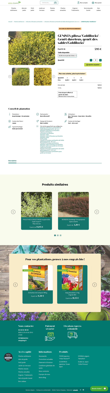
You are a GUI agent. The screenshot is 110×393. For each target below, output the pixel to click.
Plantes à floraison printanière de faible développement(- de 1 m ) (52, 141)
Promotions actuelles (46, 359)
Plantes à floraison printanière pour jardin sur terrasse (51, 152)
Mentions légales (30, 390)
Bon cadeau (98, 9)
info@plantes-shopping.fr (23, 339)
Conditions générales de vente (47, 367)
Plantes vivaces (52, 9)
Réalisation (72, 390)
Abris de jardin (24, 9)
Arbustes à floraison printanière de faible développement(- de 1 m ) (61, 22)
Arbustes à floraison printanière (34, 22)
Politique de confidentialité (43, 390)
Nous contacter (44, 371)
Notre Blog (42, 377)
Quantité (61, 60)
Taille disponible (63, 52)
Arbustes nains (44, 134)
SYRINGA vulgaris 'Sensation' (83, 357)
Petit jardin (32, 9)
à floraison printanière (47, 133)
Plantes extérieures (13, 9)
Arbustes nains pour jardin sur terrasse (51, 146)
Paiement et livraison (46, 362)
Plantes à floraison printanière (49, 143)
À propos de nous (44, 374)
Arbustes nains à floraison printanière (51, 136)
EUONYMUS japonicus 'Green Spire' (64, 364)
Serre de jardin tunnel (88, 9)
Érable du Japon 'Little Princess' (83, 363)
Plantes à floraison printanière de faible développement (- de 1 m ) (52, 149)
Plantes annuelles (63, 9)
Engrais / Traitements (75, 9)
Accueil (10, 22)
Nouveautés (43, 356)
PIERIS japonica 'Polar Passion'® (64, 357)
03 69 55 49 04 (23, 330)
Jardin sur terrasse (42, 9)
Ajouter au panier (94, 65)
